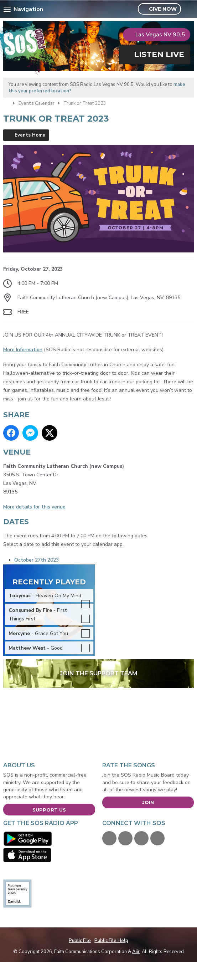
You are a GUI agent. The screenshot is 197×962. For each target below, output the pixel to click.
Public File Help (111, 940)
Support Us (49, 810)
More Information (22, 349)
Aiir (136, 951)
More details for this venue (34, 506)
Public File (80, 940)
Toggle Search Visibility (189, 9)
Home (6, 102)
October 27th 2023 (36, 560)
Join (148, 802)
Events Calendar (37, 103)
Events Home (30, 135)
